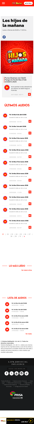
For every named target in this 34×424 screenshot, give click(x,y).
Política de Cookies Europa (14, 383)
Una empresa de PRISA (17, 393)
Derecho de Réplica (25, 384)
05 (21, 234)
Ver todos (28, 334)
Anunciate (9, 386)
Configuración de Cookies (21, 386)
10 (20, 236)
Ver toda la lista (26, 270)
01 (3, 234)
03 (12, 234)
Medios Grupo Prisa (17, 398)
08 (11, 236)
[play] (7, 87)
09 (16, 236)
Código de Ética (28, 383)
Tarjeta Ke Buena (5, 381)
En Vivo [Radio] (28, 3)
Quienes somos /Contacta (20, 381)
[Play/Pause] (31, 421)
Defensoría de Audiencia (10, 384)
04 (16, 234)
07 (29, 234)
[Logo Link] (17, 3)
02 (8, 234)
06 (25, 234)
